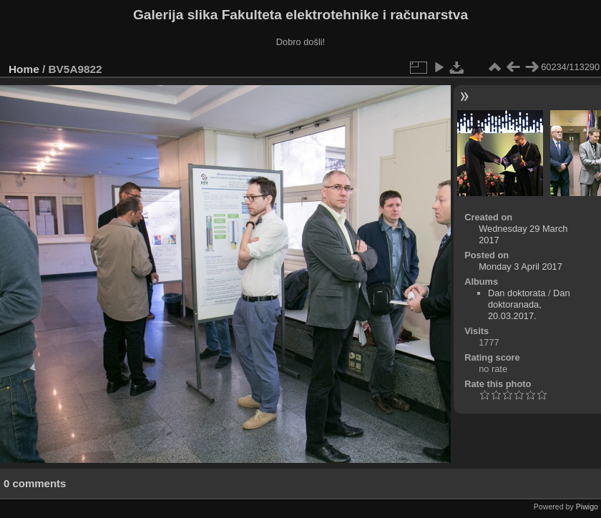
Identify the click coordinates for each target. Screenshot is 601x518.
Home (24, 69)
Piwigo (587, 506)
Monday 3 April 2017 (520, 266)
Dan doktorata (516, 293)
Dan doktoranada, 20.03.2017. (529, 304)
